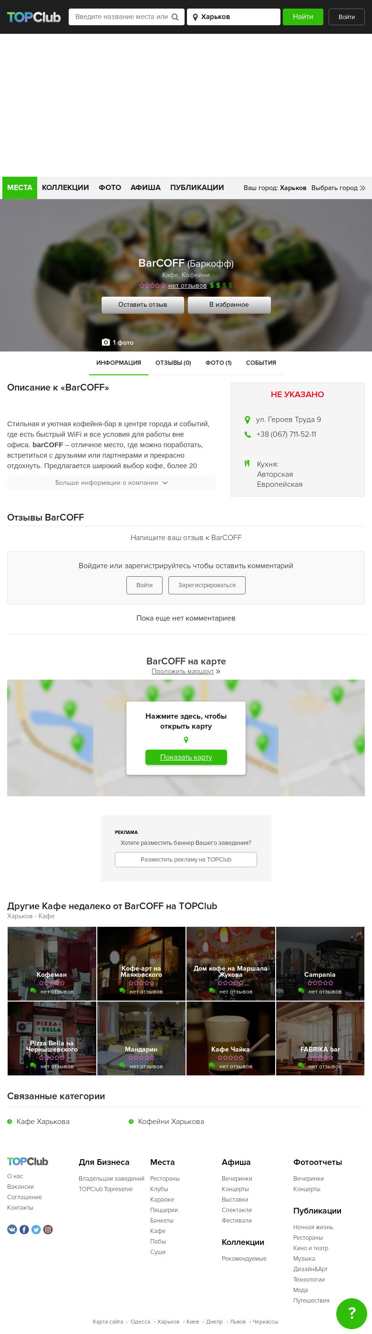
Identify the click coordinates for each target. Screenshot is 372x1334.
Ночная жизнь (313, 1227)
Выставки (235, 1200)
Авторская (275, 474)
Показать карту (186, 757)
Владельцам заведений (112, 1179)
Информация (118, 363)
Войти (347, 17)
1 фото (123, 343)
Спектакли (237, 1210)
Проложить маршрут (186, 671)
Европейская (280, 484)
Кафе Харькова (43, 1121)
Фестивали (237, 1220)
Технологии (309, 1280)
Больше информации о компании (111, 483)
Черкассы (265, 1321)
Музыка (304, 1259)
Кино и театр (310, 1248)
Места (19, 187)
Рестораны (165, 1179)
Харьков (168, 1321)
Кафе (170, 275)
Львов (238, 1321)
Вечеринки (237, 1179)
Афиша (146, 187)
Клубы (159, 1189)
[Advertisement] (186, 105)
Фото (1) (219, 363)
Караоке (162, 1200)
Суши (157, 1252)
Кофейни (196, 275)
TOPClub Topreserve (106, 1189)
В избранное (229, 305)
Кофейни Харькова (171, 1121)
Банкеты (162, 1220)
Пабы (158, 1241)
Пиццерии (164, 1210)
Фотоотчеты (317, 1162)
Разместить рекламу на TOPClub (186, 859)
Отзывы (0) (173, 363)
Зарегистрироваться (207, 585)
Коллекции (65, 187)
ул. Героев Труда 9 (288, 419)
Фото (110, 187)
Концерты (235, 1189)
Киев (192, 1321)
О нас (15, 1176)
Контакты (20, 1208)
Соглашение (24, 1197)
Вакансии (20, 1187)
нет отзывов (187, 285)
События (261, 363)
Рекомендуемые (244, 1259)
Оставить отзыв (142, 305)
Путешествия (311, 1300)
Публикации (197, 187)
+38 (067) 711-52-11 (286, 434)
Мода (300, 1290)
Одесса (140, 1321)
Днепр (214, 1321)
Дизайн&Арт (310, 1269)
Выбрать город (334, 188)
